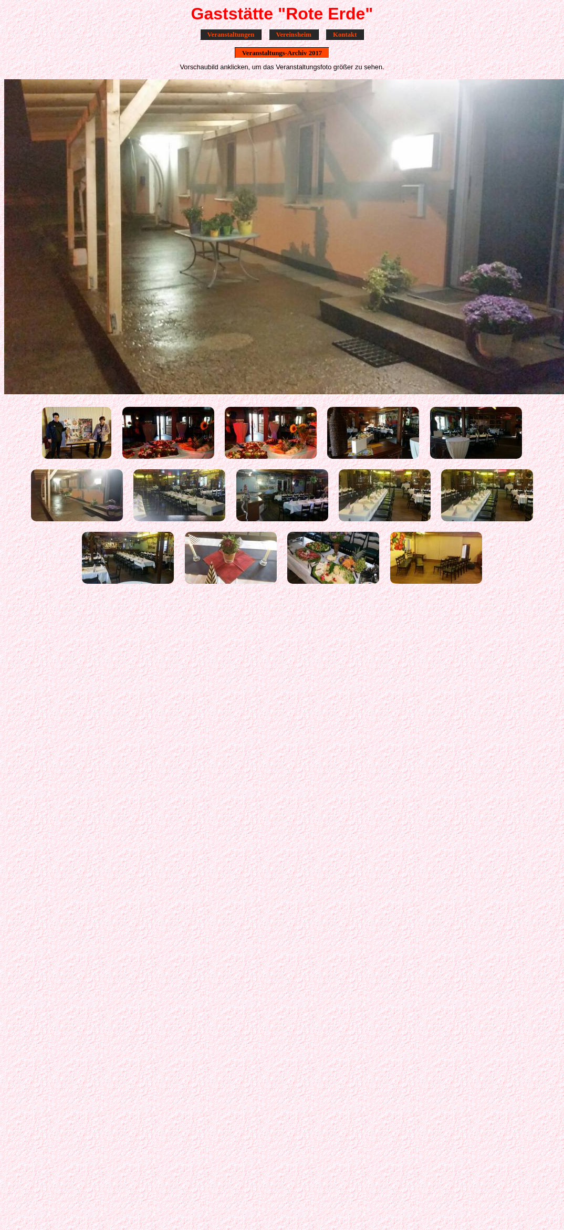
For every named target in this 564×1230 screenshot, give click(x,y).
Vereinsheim (293, 34)
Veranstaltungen (231, 34)
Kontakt (345, 34)
